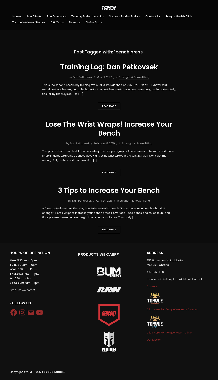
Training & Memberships (87, 16)
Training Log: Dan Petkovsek (109, 67)
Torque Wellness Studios (28, 22)
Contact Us (153, 16)
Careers (152, 286)
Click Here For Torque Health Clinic (169, 332)
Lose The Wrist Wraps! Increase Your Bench (109, 128)
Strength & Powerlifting (134, 77)
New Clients (34, 16)
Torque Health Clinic (179, 16)
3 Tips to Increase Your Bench (109, 190)
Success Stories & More (124, 16)
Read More (109, 106)
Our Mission (154, 340)
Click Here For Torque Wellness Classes (172, 309)
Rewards (75, 22)
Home (16, 16)
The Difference (56, 16)
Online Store (94, 22)
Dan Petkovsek (82, 77)
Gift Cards (57, 22)
